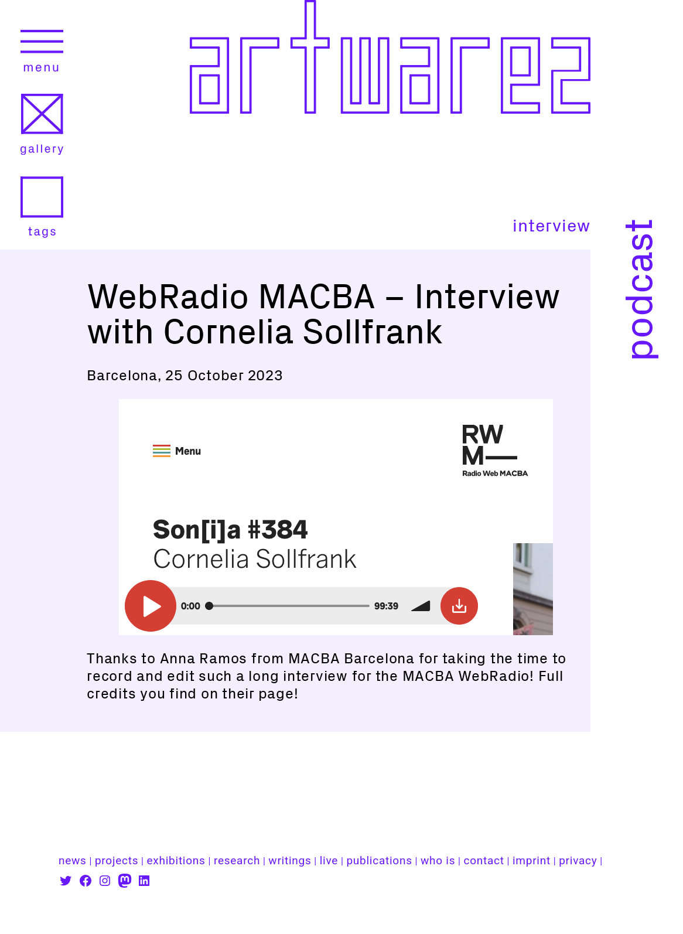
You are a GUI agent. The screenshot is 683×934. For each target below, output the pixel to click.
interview (551, 225)
